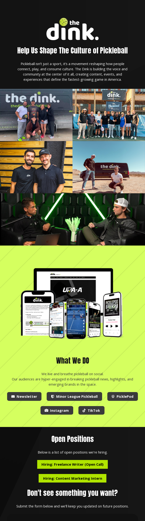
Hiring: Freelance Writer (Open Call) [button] (72, 464)
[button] (24, 396)
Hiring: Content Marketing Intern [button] (72, 478)
